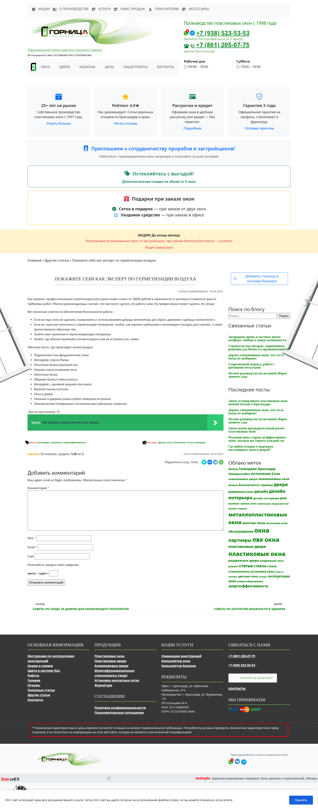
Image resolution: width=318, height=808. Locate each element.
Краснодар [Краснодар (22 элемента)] (266, 469)
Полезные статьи (41, 690)
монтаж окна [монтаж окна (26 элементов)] (253, 523)
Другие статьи (57, 260)
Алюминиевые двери (111, 666)
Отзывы (34, 685)
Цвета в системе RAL (44, 671)
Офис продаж (129, 9)
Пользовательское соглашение (119, 713)
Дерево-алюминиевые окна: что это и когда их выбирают (255, 356)
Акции (40, 9)
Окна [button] (45, 67)
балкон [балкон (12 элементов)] (233, 485)
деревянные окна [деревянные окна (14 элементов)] (241, 492)
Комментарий (38, 488)
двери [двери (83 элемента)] (281, 484)
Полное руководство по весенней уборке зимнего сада (257, 375)
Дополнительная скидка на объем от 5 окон (159, 181)
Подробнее (192, 128)
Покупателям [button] (163, 9)
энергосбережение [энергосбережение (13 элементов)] (250, 581)
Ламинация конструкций (181, 656)
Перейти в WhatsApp (256, 678)
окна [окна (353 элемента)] (261, 530)
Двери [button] (64, 67)
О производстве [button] (70, 9)
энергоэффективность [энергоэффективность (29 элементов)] (248, 586)
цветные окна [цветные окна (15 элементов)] (248, 576)
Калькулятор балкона (178, 666)
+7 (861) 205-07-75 (222, 45)
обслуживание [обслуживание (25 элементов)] (241, 531)
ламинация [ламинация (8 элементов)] (263, 503)
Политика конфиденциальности (120, 708)
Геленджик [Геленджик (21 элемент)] (248, 469)
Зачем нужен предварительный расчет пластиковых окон (256, 429)
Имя (32, 538)
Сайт (31, 556)
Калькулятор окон (175, 661)
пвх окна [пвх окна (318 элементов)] (265, 539)
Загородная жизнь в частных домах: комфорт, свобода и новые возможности (257, 338)
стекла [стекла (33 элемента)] (260, 565)
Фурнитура (103, 685)
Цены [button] (109, 67)
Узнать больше (59, 123)
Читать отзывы (126, 123)
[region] (159, 799)
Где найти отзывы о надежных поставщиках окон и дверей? (250, 448)
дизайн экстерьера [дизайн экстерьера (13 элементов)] (266, 498)
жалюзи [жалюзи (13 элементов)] (233, 503)
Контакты (165, 67)
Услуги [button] (101, 9)
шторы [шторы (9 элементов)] (263, 576)
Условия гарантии (259, 128)
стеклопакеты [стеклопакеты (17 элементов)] (239, 571)
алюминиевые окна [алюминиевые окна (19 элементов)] (273, 479)
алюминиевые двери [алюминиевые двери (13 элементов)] (242, 479)
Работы (33, 675)
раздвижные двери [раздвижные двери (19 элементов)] (243, 560)
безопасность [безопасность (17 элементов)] (249, 485)
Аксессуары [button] (195, 9)
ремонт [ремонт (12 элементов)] (233, 566)
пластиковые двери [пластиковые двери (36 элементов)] (247, 546)
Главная (34, 260)
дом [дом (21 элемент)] (283, 498)
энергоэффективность (74, 442)
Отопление (180, 442)
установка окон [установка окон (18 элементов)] (262, 571)
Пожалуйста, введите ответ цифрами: (53, 565)
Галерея (34, 680)
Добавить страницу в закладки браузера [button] (255, 278)
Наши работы (135, 67)
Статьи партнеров (196, 442)
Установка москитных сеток (117, 680)
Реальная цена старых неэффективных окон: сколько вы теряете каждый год (257, 439)
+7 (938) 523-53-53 (223, 33)
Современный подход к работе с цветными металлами (251, 365)
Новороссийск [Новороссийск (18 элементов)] (239, 474)
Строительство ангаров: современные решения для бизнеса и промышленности (258, 347)
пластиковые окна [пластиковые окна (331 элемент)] (256, 554)
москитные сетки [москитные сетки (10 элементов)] (277, 523)
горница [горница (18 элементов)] (266, 485)
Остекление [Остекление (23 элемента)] (261, 473)
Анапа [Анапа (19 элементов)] (233, 469)
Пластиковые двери (110, 661)
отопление (56, 442)
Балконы (88, 67)
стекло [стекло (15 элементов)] (272, 566)
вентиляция (43, 442)
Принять (301, 800)
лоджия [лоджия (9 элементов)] (242, 508)
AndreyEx (203, 778)
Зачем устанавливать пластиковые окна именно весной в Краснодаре (258, 402)
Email (32, 547)
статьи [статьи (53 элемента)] (246, 566)
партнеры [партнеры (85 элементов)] (239, 540)
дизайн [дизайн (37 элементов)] (261, 491)
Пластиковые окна (109, 656)
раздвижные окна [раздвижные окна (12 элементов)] (272, 560)
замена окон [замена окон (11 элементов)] (248, 503)
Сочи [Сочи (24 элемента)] (276, 473)
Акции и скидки (40, 666)
